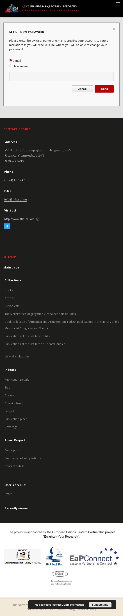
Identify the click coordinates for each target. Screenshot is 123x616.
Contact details (14, 466)
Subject (9, 411)
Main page (11, 267)
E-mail (15, 61)
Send (104, 89)
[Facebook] (7, 227)
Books (9, 290)
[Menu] (118, 3)
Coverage (11, 427)
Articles (9, 298)
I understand (100, 604)
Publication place (16, 419)
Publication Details (17, 380)
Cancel (82, 89)
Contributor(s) (14, 403)
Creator (10, 395)
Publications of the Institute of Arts (27, 336)
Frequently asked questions (23, 458)
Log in (9, 493)
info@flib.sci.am (15, 199)
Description (12, 450)
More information (74, 604)
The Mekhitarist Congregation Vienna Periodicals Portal (41, 314)
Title (7, 387)
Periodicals (12, 306)
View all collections (17, 356)
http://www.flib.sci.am (19, 219)
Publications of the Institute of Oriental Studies (35, 344)
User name (18, 66)
